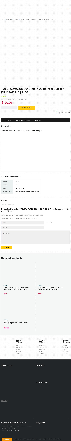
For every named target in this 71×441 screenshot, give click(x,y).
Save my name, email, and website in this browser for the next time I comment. (22, 215)
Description (7, 120)
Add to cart (27, 107)
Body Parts (9, 19)
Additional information (23, 120)
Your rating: (49, 222)
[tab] (7, 120)
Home (2, 19)
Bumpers (16, 19)
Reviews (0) (38, 120)
